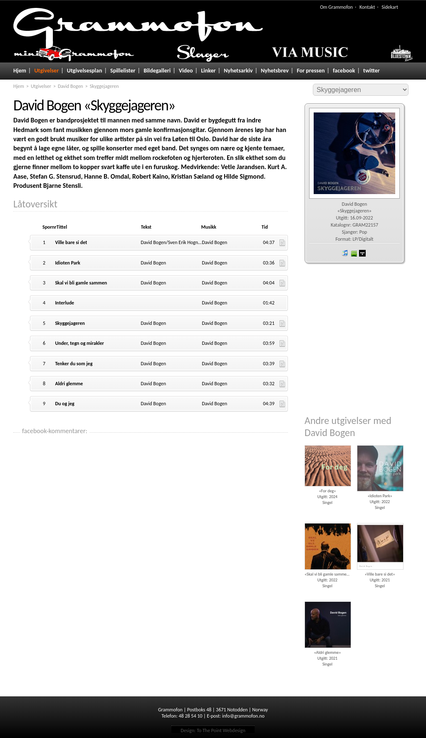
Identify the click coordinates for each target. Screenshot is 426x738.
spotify (353, 253)
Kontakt (367, 7)
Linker (208, 70)
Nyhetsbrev (275, 70)
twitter (371, 70)
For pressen (310, 70)
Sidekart (389, 7)
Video (186, 70)
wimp (362, 253)
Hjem (19, 70)
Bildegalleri (157, 70)
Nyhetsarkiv (238, 70)
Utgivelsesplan (84, 70)
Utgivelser (46, 70)
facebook (344, 70)
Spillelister (123, 70)
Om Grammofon (336, 7)
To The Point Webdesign (221, 730)
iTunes (345, 253)
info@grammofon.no (243, 716)
